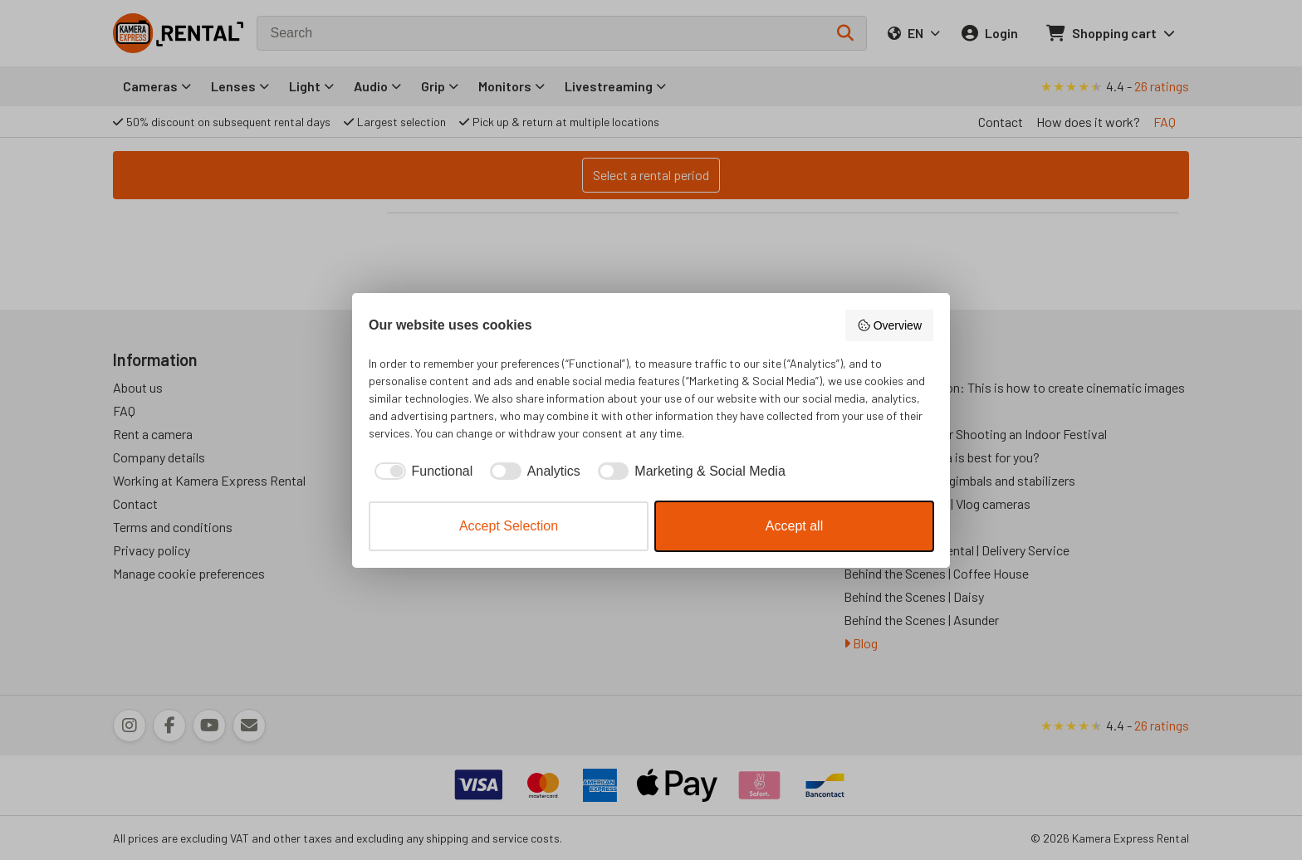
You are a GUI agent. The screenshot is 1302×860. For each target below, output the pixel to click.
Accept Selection (508, 526)
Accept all (794, 526)
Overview (889, 325)
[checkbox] (420, 471)
